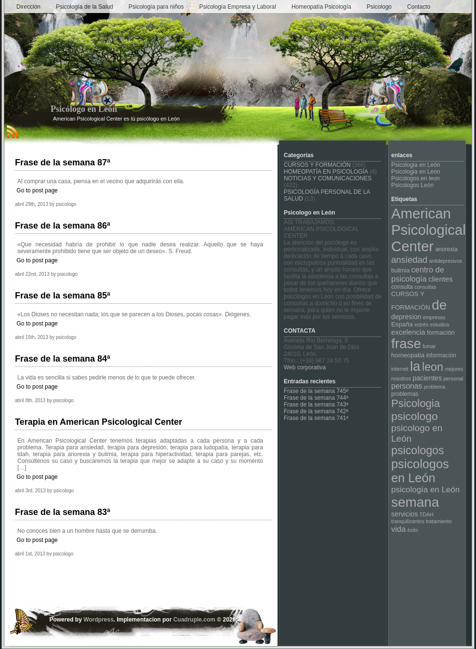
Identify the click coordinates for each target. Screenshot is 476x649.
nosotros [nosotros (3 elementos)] (401, 378)
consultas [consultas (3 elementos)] (425, 287)
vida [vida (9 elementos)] (398, 529)
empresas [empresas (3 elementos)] (434, 317)
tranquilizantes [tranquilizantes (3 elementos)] (407, 521)
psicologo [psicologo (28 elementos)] (414, 416)
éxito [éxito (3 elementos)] (412, 530)
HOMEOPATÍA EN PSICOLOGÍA (326, 171)
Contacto (418, 6)
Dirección (28, 6)
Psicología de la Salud (84, 6)
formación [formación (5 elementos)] (441, 332)
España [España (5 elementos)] (402, 324)
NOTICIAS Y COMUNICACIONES (327, 178)
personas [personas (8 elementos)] (406, 386)
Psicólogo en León (84, 109)
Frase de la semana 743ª (316, 404)
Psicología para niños (156, 6)
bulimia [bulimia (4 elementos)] (400, 270)
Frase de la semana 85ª (62, 295)
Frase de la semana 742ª (316, 411)
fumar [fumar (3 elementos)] (429, 346)
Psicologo (379, 6)
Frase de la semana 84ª (62, 359)
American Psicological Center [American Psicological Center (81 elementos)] (428, 229)
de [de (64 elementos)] (439, 304)
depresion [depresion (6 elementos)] (406, 317)
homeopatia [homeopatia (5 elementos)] (407, 355)
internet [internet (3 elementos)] (400, 369)
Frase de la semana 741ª (316, 418)
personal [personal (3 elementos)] (453, 378)
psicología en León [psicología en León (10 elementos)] (425, 489)
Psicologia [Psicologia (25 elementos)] (415, 403)
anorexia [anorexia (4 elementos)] (446, 249)
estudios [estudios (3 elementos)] (440, 324)
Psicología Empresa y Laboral (237, 6)
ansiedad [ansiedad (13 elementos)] (409, 260)
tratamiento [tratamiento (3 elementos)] (438, 521)
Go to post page (36, 190)
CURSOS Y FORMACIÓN (317, 165)
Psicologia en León (415, 165)
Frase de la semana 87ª (62, 162)
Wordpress (98, 619)
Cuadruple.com (194, 619)
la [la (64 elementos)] (415, 366)
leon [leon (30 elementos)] (432, 367)
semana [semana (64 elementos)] (415, 502)
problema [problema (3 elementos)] (434, 387)
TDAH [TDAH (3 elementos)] (427, 514)
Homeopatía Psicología (321, 6)
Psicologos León (412, 185)
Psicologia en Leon (415, 171)
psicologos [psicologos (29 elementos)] (417, 450)
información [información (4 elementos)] (441, 355)
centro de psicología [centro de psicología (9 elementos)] (417, 274)
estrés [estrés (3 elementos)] (421, 324)
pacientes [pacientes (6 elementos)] (427, 378)
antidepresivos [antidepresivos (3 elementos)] (445, 261)
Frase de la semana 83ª (62, 512)
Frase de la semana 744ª (316, 397)
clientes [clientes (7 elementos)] (440, 279)
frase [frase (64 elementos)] (406, 343)
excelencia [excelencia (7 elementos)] (408, 332)
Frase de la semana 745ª (316, 391)
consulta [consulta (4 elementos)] (402, 287)
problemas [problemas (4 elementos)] (404, 394)
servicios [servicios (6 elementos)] (404, 514)
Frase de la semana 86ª (62, 225)
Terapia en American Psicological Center (98, 422)
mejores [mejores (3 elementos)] (454, 369)
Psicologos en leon (415, 178)
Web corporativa (305, 367)
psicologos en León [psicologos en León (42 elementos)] (420, 471)
